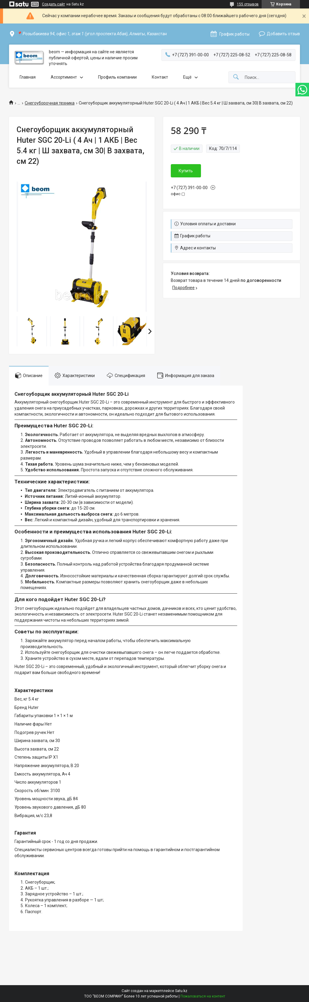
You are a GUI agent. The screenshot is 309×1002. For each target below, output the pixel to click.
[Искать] (236, 77)
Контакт (160, 77)
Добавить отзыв (283, 33)
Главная (28, 77)
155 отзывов (248, 4)
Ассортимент (64, 77)
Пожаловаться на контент (202, 996)
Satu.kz (181, 991)
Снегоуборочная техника (50, 103)
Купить (186, 170)
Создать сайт (53, 4)
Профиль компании (117, 77)
